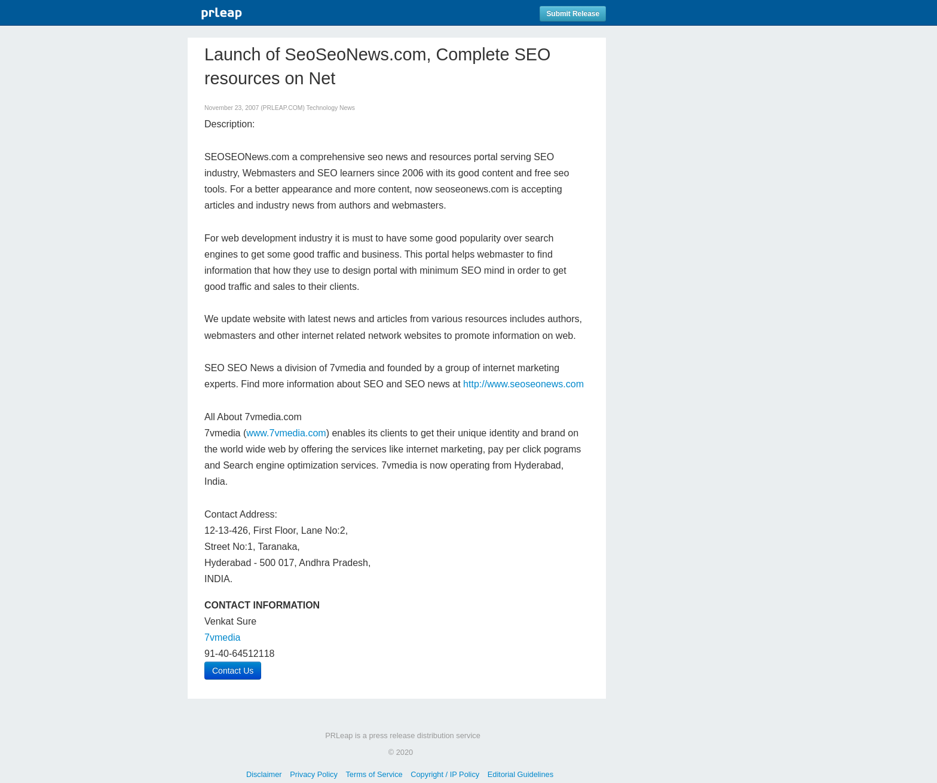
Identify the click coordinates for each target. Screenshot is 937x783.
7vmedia (222, 637)
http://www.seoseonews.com (523, 384)
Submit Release (572, 14)
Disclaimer (264, 774)
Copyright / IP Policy (445, 774)
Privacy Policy (314, 774)
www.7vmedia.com (286, 433)
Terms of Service (373, 774)
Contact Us (232, 670)
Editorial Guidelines (520, 774)
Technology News (331, 108)
